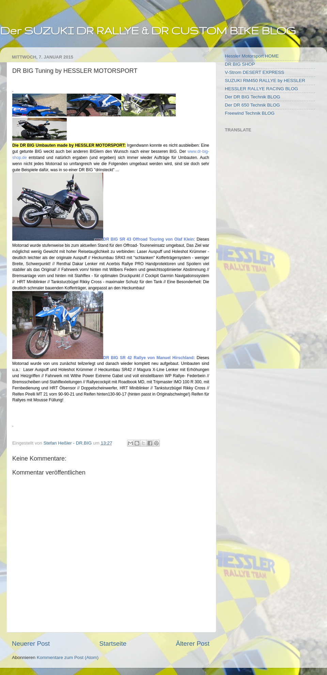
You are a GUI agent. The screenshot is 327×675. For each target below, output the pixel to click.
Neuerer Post (31, 643)
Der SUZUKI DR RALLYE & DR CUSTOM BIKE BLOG (148, 30)
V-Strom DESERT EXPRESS (254, 72)
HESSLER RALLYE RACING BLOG (261, 88)
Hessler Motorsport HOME (252, 56)
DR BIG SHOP (240, 64)
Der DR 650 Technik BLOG (252, 105)
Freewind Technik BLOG (250, 113)
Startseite (112, 643)
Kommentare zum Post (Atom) (68, 657)
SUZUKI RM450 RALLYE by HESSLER (265, 80)
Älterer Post (192, 643)
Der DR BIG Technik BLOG (252, 96)
